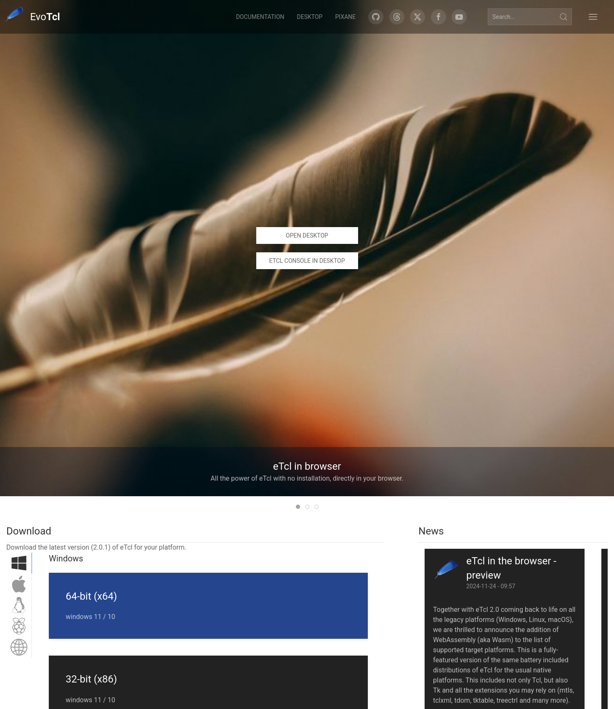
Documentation (260, 16)
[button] (593, 17)
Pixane (345, 16)
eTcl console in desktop (307, 260)
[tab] (298, 507)
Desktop (310, 16)
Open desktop (307, 235)
